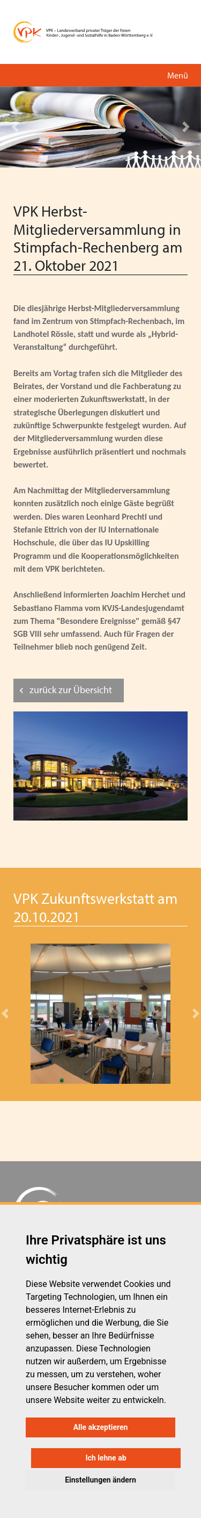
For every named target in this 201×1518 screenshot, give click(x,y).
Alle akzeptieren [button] (100, 1427)
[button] (15, 127)
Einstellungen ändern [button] (100, 1480)
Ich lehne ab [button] (105, 1458)
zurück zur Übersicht (70, 690)
